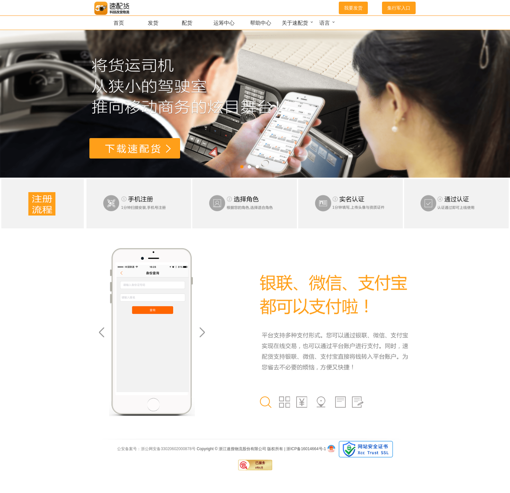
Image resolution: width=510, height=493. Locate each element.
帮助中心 (260, 23)
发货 (153, 23)
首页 (118, 23)
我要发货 (353, 8)
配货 (187, 23)
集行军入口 (398, 8)
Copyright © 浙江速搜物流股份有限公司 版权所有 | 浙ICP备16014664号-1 (262, 449)
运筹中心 (224, 23)
